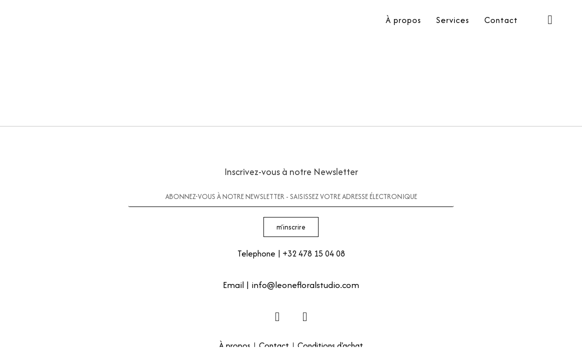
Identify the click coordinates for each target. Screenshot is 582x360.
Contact (501, 20)
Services (452, 20)
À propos (403, 20)
